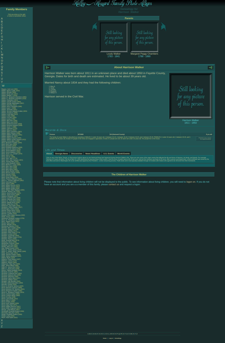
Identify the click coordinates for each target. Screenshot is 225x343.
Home (104, 338)
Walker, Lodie (6, 116)
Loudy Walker (114, 54)
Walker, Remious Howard (10, 125)
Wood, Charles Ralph (8, 294)
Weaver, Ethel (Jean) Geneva (11, 215)
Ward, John (5, 155)
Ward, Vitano (6, 183)
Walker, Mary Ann (7, 120)
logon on (191, 182)
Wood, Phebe (6, 302)
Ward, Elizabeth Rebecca (10, 147)
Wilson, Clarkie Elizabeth (10, 270)
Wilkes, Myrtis (6, 258)
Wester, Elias (6, 223)
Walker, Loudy (6, 119)
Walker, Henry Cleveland (9, 106)
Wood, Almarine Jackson (9, 287)
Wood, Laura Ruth (7, 298)
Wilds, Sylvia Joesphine (9, 256)
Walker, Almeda (7, 92)
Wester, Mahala (7, 224)
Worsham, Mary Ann (8, 313)
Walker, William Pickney (9, 138)
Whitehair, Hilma (7, 242)
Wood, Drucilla (6, 297)
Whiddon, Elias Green (8, 232)
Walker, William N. (7, 136)
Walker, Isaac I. (6, 108)
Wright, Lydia (6, 316)
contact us (113, 184)
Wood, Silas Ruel (7, 305)
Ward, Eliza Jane (7, 144)
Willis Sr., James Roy (8, 267)
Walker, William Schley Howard (11, 139)
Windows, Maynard (8, 276)
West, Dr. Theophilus (8, 220)
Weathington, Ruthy (8, 209)
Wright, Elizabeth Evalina (10, 314)
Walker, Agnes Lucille (8, 91)
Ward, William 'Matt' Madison (11, 190)
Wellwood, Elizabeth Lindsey (11, 218)
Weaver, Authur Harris (9, 212)
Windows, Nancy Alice (9, 278)
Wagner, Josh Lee (7, 89)
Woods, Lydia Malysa (8, 309)
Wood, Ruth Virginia (8, 303)
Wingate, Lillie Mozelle (9, 281)
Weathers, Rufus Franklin (10, 207)
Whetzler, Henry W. (8, 229)
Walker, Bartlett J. (7, 95)
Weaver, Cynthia (7, 213)
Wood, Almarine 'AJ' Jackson (11, 289)
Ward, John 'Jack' (7, 158)
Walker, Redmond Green (9, 124)
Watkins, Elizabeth (8, 196)
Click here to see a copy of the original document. (204, 138)
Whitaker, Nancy (7, 239)
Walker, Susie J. (7, 127)
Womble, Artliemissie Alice (10, 283)
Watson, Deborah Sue (9, 199)
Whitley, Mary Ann (7, 246)
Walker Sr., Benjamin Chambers (12, 97)
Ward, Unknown (7, 182)
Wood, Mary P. (6, 300)
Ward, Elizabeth (7, 146)
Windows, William (7, 280)
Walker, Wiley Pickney (9, 133)
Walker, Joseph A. (7, 113)
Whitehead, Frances (8, 243)
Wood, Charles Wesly (8, 295)
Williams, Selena (7, 262)
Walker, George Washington (10, 103)
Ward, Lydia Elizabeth (8, 163)
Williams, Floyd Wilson (9, 259)
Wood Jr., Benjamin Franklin (11, 292)
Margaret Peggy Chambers (144, 54)
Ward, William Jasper (8, 187)
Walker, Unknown (7, 128)
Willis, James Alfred (8, 265)
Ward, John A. (6, 157)
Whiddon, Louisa (7, 234)
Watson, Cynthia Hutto (9, 198)
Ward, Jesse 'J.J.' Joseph (10, 154)
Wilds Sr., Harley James (9, 250)
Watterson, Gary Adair (9, 206)
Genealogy (118, 338)
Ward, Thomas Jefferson (9, 179)
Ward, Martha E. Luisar (9, 165)
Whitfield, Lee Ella (7, 245)
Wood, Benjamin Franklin (10, 291)
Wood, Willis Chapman (9, 308)
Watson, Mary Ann (8, 204)
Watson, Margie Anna (8, 202)
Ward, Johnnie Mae (8, 161)
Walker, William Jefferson (10, 135)
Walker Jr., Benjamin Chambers (12, 98)
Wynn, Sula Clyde (7, 317)
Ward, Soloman (7, 176)
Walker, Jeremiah (7, 109)
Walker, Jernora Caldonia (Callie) (12, 111)
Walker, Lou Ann (7, 117)
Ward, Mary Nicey (7, 169)
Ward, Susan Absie (8, 177)
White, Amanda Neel (8, 240)
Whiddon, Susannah (8, 235)
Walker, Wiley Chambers (9, 131)
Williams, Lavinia (7, 261)
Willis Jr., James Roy (8, 269)
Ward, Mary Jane (7, 166)
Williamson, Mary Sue (8, 264)
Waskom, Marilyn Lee (8, 191)
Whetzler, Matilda (7, 231)
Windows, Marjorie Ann (9, 275)
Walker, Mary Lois (7, 122)
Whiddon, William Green (9, 237)
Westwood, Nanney (8, 226)
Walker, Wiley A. (7, 130)
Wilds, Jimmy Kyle (7, 253)
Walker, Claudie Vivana (9, 102)
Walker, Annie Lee (7, 94)
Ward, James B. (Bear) (9, 149)
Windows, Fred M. (7, 272)
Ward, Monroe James (8, 172)
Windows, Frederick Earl (9, 273)
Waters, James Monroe (9, 193)
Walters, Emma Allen (8, 141)
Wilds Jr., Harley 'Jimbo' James (11, 251)
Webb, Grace (6, 217)
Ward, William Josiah (8, 188)
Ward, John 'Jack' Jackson (10, 160)
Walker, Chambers (8, 100)
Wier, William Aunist (8, 248)
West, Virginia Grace (8, 221)
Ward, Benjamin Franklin (9, 143)
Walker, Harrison (7, 105)
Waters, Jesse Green (8, 194)
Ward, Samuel (6, 174)
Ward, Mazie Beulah (8, 171)
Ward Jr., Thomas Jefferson (10, 180)
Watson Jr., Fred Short (9, 201)
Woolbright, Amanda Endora (11, 311)
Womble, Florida (7, 284)
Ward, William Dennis (8, 185)
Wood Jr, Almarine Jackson (10, 286)
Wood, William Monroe (9, 306)
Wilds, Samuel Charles (9, 254)
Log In (111, 338)
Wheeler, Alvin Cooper (9, 228)
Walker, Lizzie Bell (7, 114)
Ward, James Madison (9, 150)
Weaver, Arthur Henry (8, 210)
